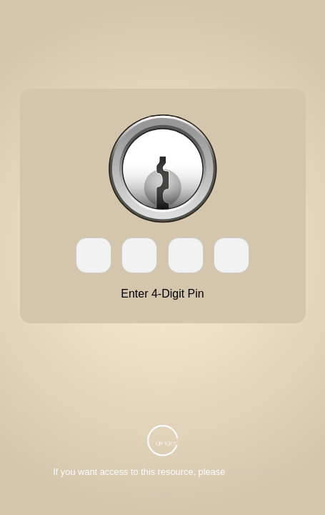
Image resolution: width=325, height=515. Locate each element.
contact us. (250, 471)
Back (162, 493)
